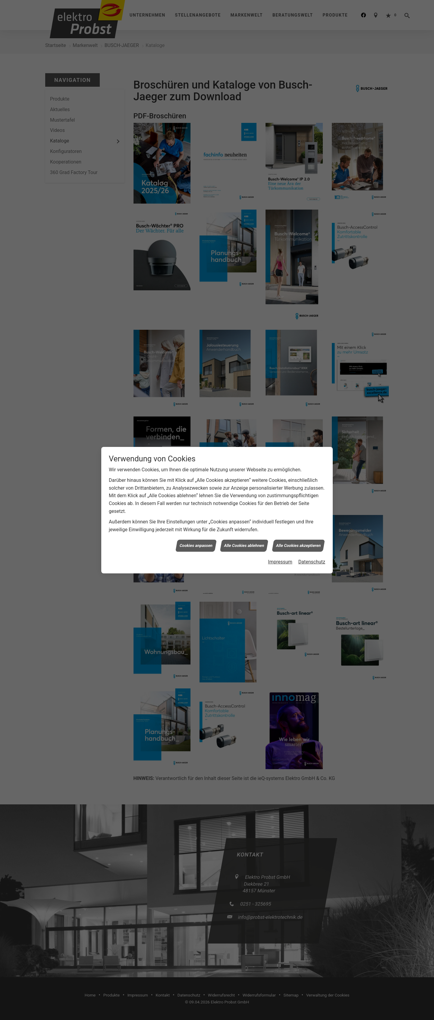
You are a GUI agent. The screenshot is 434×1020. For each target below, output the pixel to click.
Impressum (280, 217)
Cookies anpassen (196, 200)
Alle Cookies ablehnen (244, 200)
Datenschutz (311, 217)
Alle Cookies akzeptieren (298, 200)
